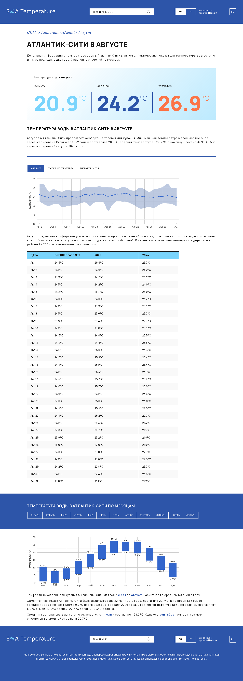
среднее (36, 168)
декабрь (190, 515)
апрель (78, 515)
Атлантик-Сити (57, 33)
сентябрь (145, 515)
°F (191, 11)
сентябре (166, 614)
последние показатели (60, 168)
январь (35, 515)
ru (233, 639)
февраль (50, 515)
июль (116, 515)
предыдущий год (89, 168)
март (64, 515)
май (90, 515)
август (129, 515)
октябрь (160, 515)
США (32, 33)
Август (84, 33)
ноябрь (176, 515)
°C (180, 11)
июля (122, 595)
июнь (103, 515)
